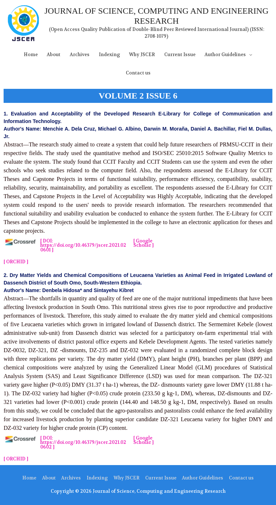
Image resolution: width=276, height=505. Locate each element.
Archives (79, 55)
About (53, 55)
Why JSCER (142, 55)
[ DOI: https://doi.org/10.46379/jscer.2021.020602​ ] (83, 442)
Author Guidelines (225, 55)
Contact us (138, 73)
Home (31, 55)
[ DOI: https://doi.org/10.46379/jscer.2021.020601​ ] (83, 245)
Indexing (109, 55)
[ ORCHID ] (16, 262)
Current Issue (180, 55)
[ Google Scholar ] (143, 243)
